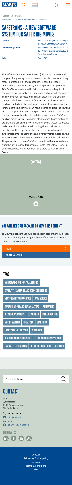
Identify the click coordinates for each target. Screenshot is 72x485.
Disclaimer (36, 462)
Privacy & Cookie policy (36, 458)
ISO (36, 469)
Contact (36, 454)
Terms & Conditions (36, 465)
